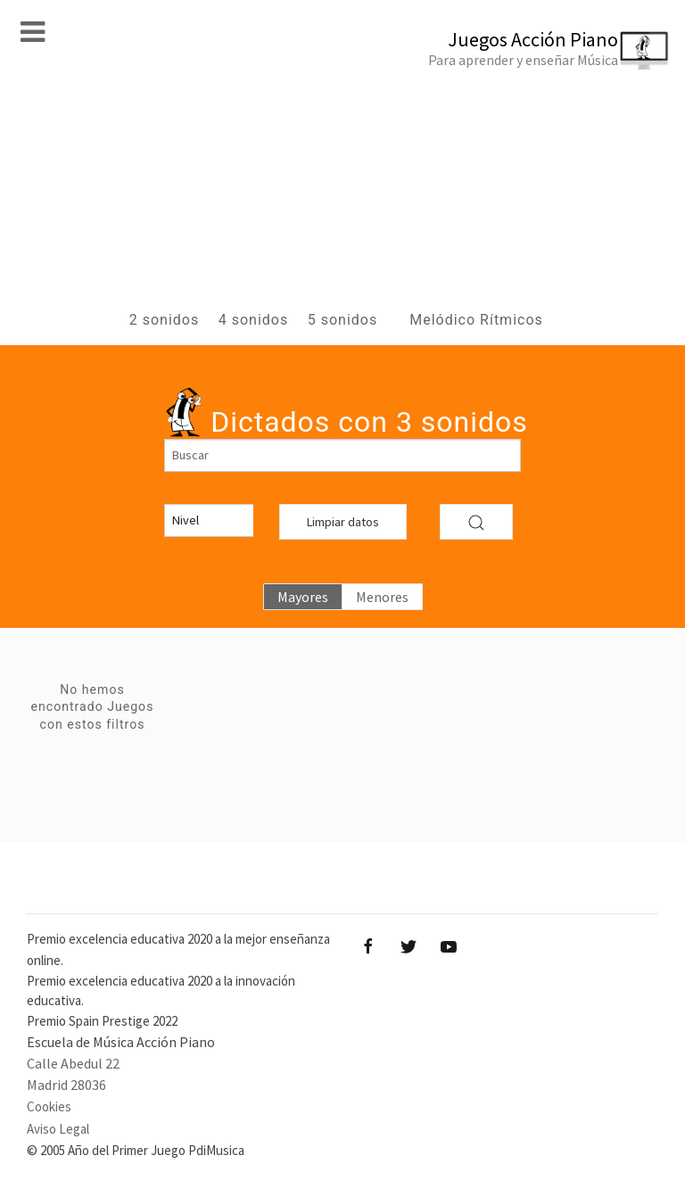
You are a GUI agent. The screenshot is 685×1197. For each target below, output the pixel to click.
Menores (382, 597)
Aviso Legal (58, 1128)
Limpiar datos (343, 522)
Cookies (49, 1106)
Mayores (302, 597)
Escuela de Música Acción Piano (121, 1042)
